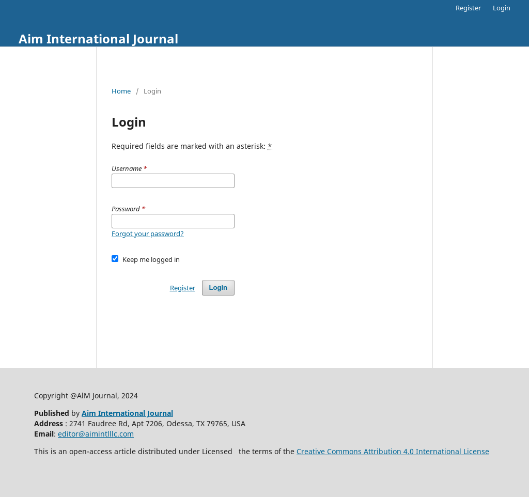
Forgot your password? (148, 233)
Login (501, 7)
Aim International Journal (98, 38)
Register (468, 7)
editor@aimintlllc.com (96, 434)
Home (121, 91)
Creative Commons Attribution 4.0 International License (393, 451)
